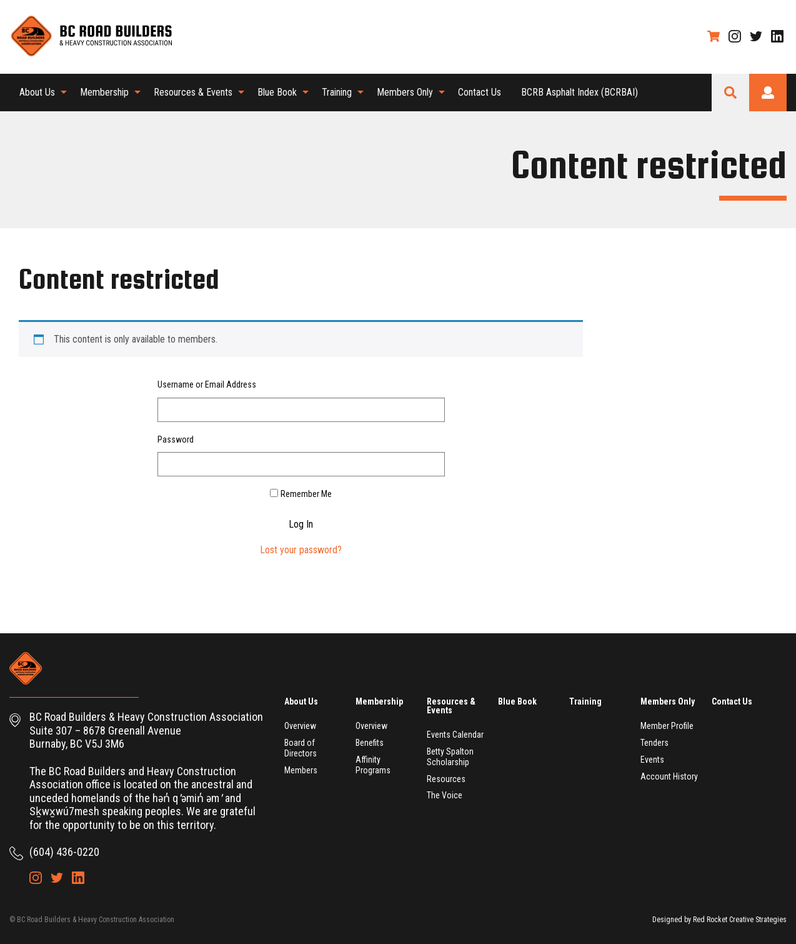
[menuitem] (39, 92)
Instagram (735, 36)
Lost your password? (301, 550)
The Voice (444, 795)
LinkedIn (777, 36)
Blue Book (277, 92)
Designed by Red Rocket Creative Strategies (719, 919)
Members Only (405, 92)
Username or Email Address (206, 384)
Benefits (370, 743)
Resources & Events (193, 92)
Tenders (654, 743)
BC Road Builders (90, 37)
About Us (37, 92)
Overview (300, 726)
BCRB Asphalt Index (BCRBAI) (579, 92)
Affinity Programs (373, 765)
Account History (669, 776)
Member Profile (667, 726)
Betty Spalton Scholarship (450, 756)
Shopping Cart (713, 36)
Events (652, 760)
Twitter (756, 36)
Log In (301, 525)
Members (300, 770)
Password (175, 439)
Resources (446, 779)
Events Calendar (455, 735)
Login (768, 92)
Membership (104, 92)
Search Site (730, 92)
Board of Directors (300, 748)
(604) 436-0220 (64, 851)
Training (337, 92)
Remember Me (306, 494)
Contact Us (479, 92)
